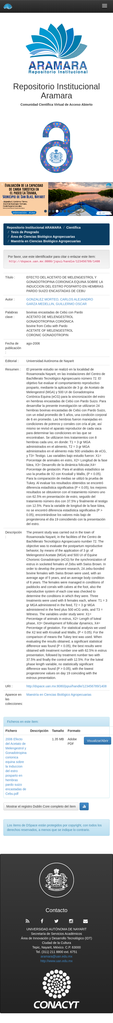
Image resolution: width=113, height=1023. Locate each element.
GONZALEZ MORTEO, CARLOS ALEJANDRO (59, 299)
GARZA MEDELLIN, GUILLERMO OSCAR (56, 304)
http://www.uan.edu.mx (56, 961)
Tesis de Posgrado (25, 232)
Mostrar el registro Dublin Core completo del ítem (41, 806)
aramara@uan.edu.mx (57, 956)
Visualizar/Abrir (97, 741)
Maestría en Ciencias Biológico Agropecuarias (46, 241)
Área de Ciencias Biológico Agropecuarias (43, 236)
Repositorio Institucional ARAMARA (34, 227)
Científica (73, 227)
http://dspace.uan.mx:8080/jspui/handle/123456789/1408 (66, 686)
